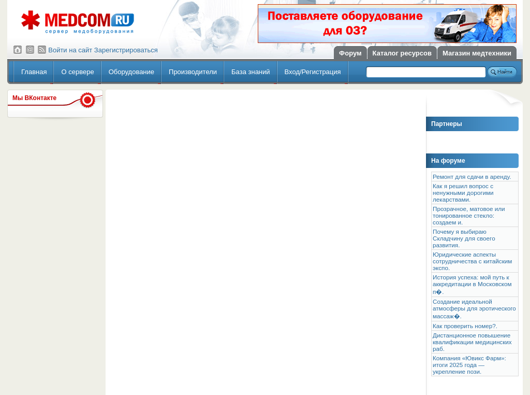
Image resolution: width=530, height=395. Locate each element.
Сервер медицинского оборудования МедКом (77, 22)
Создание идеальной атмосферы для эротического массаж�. (474, 308)
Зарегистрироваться (126, 50)
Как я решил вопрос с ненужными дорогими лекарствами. (463, 192)
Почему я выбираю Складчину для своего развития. (464, 238)
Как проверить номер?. (465, 325)
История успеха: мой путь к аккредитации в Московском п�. (472, 284)
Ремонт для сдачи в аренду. (472, 176)
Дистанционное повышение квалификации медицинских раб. (472, 342)
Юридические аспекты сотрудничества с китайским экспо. (472, 261)
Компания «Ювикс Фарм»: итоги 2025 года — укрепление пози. (469, 365)
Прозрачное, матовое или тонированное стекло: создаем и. (469, 215)
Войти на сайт (70, 50)
